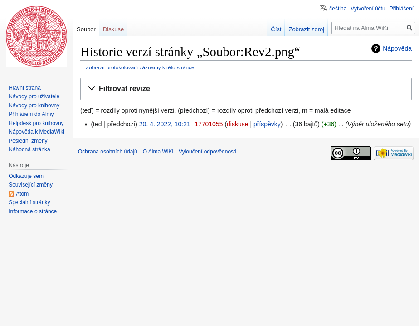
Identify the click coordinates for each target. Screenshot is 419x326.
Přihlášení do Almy (31, 114)
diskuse (237, 124)
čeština (337, 8)
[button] (246, 89)
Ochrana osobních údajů (107, 152)
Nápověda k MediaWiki (36, 132)
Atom (22, 194)
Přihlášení (402, 8)
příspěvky (267, 124)
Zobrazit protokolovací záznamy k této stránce (140, 67)
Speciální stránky (29, 202)
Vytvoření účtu (368, 8)
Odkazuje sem (26, 176)
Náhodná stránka (29, 149)
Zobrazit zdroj (306, 29)
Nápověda (397, 48)
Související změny (31, 185)
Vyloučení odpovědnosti (207, 152)
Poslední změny (28, 141)
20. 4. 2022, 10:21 (164, 124)
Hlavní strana (25, 88)
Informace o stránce (33, 211)
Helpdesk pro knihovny (36, 123)
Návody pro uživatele (34, 96)
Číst (276, 29)
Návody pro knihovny (34, 105)
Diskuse (113, 29)
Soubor (86, 29)
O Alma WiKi (158, 152)
